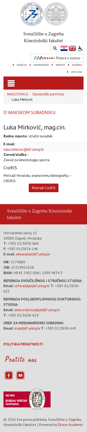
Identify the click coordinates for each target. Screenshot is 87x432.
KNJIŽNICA (77, 64)
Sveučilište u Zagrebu (27, 210)
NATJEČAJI (22, 64)
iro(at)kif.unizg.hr (27, 328)
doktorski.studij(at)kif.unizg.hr (37, 309)
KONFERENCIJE (41, 64)
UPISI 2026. (76, 71)
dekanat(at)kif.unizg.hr (33, 254)
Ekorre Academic (70, 424)
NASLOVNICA (17, 94)
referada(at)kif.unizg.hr (32, 285)
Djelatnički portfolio (48, 94)
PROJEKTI (60, 64)
